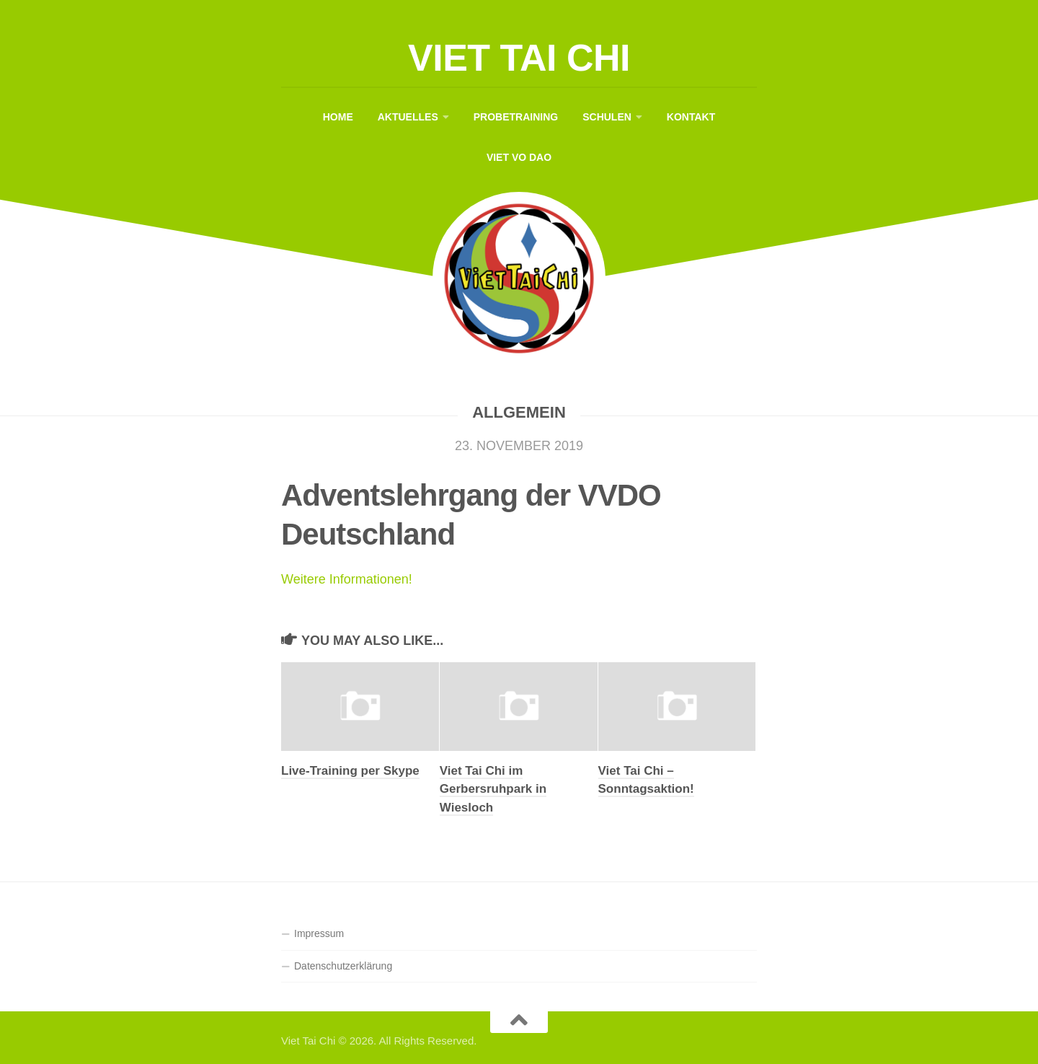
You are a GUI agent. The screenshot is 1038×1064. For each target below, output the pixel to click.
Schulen (606, 117)
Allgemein (519, 412)
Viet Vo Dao (519, 157)
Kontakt (691, 117)
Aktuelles (408, 117)
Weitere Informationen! (346, 579)
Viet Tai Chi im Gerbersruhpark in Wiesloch (493, 789)
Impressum (319, 933)
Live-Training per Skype (350, 771)
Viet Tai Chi (519, 58)
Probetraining (516, 117)
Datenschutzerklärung (343, 966)
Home (338, 117)
